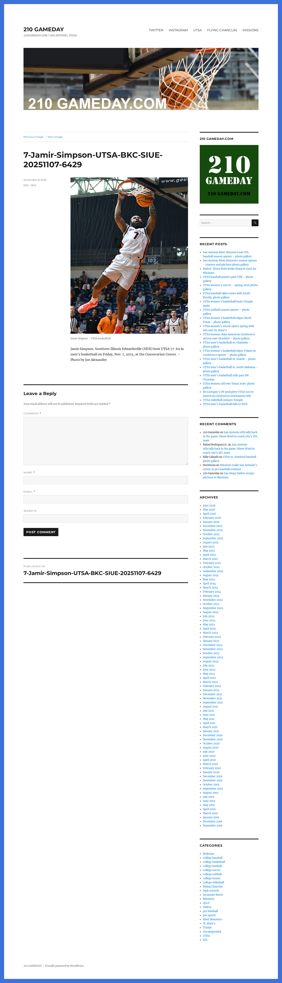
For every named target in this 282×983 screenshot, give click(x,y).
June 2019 (209, 801)
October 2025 (211, 534)
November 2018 (212, 825)
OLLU (206, 903)
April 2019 (209, 809)
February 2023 (212, 637)
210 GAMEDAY (44, 29)
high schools (211, 890)
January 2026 (211, 522)
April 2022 (209, 678)
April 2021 (209, 723)
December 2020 (212, 735)
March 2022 (210, 682)
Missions (208, 899)
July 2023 (208, 616)
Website (30, 510)
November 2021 (212, 698)
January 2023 (211, 641)
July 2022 (208, 665)
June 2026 (209, 505)
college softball (212, 874)
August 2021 (210, 706)
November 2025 (213, 530)
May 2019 (209, 805)
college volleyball (213, 882)
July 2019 (208, 797)
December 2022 (212, 645)
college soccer (212, 870)
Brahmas (208, 853)
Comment (32, 413)
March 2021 (210, 727)
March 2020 (210, 764)
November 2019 (212, 780)
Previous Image (33, 136)
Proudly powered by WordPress (64, 966)
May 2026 (209, 509)
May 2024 (209, 579)
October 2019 (211, 784)
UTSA (197, 30)
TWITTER (156, 30)
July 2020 (208, 751)
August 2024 (211, 575)
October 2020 (211, 743)
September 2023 (213, 608)
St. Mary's (209, 923)
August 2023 (210, 612)
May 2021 (209, 719)
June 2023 (209, 620)
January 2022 (211, 690)
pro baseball (210, 911)
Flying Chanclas (213, 886)
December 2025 (212, 526)
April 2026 (209, 513)
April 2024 (209, 583)
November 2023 (212, 600)
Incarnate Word (212, 894)
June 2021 (209, 714)
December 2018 (212, 821)
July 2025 (208, 546)
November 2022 (213, 649)
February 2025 (212, 563)
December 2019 (212, 776)
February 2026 (212, 518)
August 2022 (211, 661)
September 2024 (213, 571)
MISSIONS (250, 30)
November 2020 (213, 739)
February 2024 (212, 591)
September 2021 (213, 702)
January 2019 (211, 817)
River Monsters (212, 919)
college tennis (211, 878)
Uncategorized (212, 931)
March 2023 (210, 632)
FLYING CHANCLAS (222, 30)
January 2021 (211, 731)
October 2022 (211, 653)
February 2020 (212, 768)
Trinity (207, 927)
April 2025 (209, 554)
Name (29, 472)
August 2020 (211, 747)
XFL (205, 940)
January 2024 (211, 595)
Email (29, 491)
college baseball (212, 858)
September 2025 (213, 538)
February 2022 (212, 686)
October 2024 (211, 567)
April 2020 (209, 760)
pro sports (209, 915)
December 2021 (212, 694)
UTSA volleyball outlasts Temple (223, 400)
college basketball (214, 862)
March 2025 (210, 559)
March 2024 (210, 587)
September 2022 (213, 657)
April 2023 (209, 628)
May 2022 (209, 673)
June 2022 (209, 669)
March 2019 (210, 813)
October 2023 (211, 604)
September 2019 (213, 788)
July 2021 (208, 710)
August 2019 (210, 792)
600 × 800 (30, 185)
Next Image (55, 136)
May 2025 (209, 550)
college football (212, 866)
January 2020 (211, 772)
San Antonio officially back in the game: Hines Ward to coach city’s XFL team (230, 436)
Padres (207, 907)
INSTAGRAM (178, 30)
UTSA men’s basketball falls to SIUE (225, 404)
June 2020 (209, 756)
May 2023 (209, 624)
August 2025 (211, 542)
